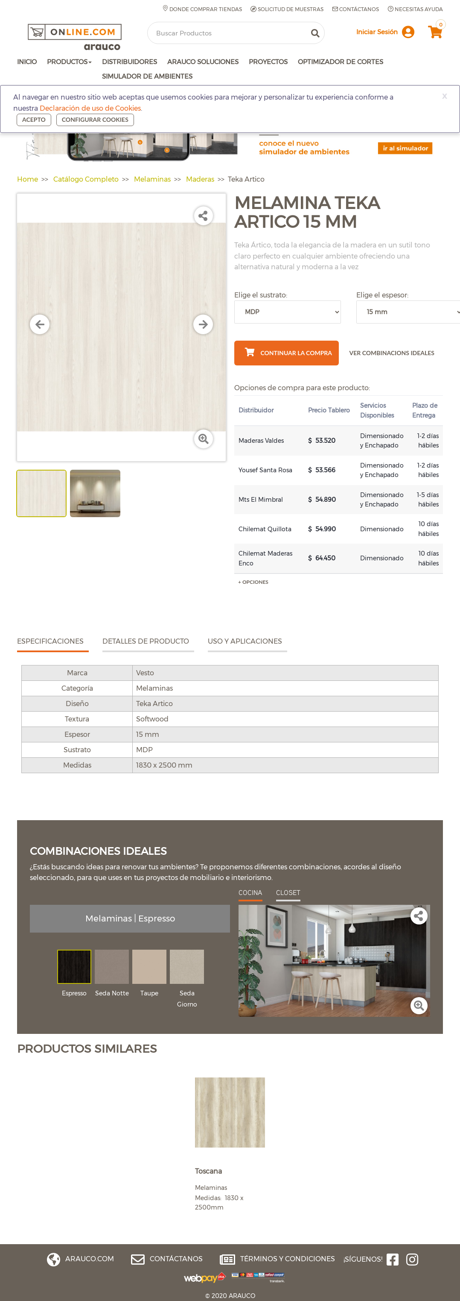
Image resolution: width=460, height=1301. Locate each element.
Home (27, 179)
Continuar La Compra (288, 352)
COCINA (250, 892)
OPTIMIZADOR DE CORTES (340, 62)
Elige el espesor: (382, 295)
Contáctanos (355, 9)
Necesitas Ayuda (415, 9)
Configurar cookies (95, 119)
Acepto (34, 119)
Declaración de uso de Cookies (90, 108)
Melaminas (152, 179)
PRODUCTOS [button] (69, 62)
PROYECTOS (268, 62)
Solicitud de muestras (286, 9)
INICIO (27, 62)
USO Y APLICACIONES (245, 641)
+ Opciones (253, 582)
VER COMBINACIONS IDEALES (392, 352)
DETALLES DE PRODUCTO (145, 641)
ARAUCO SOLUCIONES (203, 62)
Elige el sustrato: (260, 295)
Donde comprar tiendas (202, 9)
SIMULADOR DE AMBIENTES (147, 76)
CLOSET (288, 892)
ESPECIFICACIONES (50, 641)
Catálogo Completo (86, 179)
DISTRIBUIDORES (129, 62)
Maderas (200, 179)
